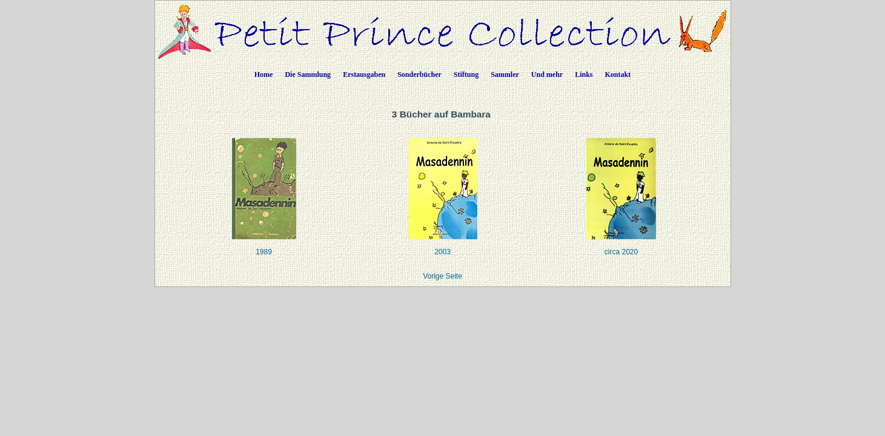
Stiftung (466, 74)
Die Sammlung (308, 74)
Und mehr (547, 74)
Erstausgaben (364, 74)
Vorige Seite (442, 276)
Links (583, 74)
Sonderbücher (419, 74)
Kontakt (618, 74)
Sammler (505, 74)
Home (263, 74)
